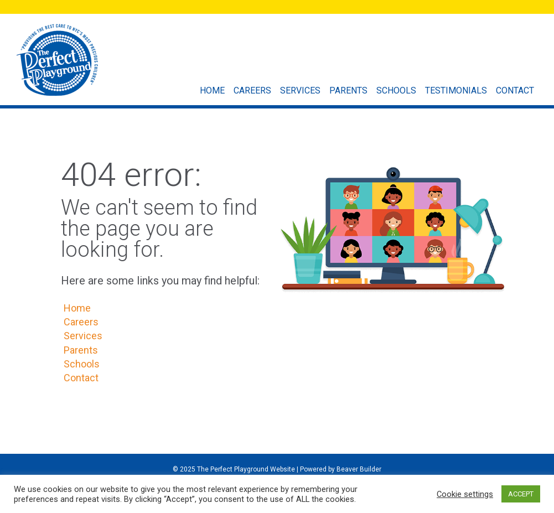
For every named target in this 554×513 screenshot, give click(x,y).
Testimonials (459, 90)
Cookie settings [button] (465, 494)
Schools (399, 90)
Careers (255, 90)
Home (215, 90)
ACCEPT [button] (521, 494)
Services (303, 90)
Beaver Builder (358, 469)
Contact (518, 90)
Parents (351, 90)
